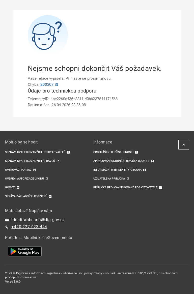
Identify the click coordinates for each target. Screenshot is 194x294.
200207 (47, 84)
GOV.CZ (10, 187)
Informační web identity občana (117, 169)
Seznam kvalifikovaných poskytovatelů (35, 152)
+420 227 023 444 (29, 226)
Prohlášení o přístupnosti (113, 152)
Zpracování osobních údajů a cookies (121, 161)
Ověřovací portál (18, 169)
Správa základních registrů (26, 196)
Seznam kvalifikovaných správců (30, 161)
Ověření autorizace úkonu (24, 178)
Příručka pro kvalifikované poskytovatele (125, 187)
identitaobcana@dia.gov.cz (38, 219)
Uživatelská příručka (109, 178)
